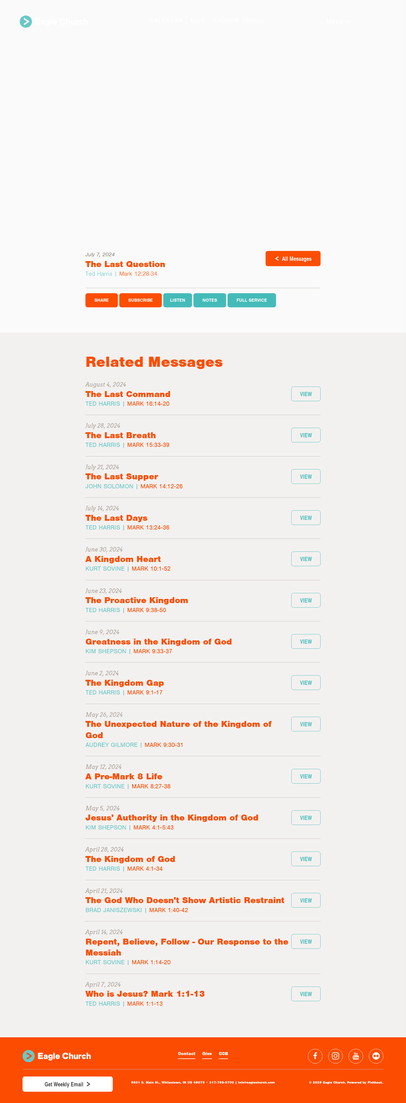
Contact (186, 1053)
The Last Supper (121, 476)
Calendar (166, 20)
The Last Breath (120, 435)
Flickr (376, 1056)
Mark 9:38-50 (146, 610)
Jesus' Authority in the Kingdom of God (172, 817)
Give (207, 1053)
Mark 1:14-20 (151, 962)
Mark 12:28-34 (138, 273)
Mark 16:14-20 (148, 403)
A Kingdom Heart (123, 558)
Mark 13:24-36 (148, 527)
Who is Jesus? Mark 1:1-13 (145, 993)
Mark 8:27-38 (151, 786)
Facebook (315, 1056)
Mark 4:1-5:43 (153, 827)
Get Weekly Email (64, 1084)
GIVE (198, 20)
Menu (338, 21)
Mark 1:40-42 (168, 910)
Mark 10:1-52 (151, 568)
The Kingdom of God (130, 858)
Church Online (238, 20)
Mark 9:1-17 (145, 692)
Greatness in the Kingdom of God (158, 641)
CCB (223, 1053)
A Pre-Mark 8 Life (123, 776)
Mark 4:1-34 (145, 868)
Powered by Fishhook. (365, 1082)
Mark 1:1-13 (145, 1003)
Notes (209, 300)
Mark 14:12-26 (161, 486)
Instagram (335, 1056)
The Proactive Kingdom (136, 600)
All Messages (297, 258)
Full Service (252, 300)
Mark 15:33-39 (148, 445)
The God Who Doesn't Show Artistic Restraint (184, 900)
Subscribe (140, 300)
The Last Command (128, 394)
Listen (177, 300)
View (306, 394)
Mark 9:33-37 (152, 651)
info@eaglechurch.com (256, 1082)
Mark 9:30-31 (164, 745)
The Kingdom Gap (124, 682)
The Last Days (116, 517)
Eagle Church (54, 22)
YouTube (355, 1056)
